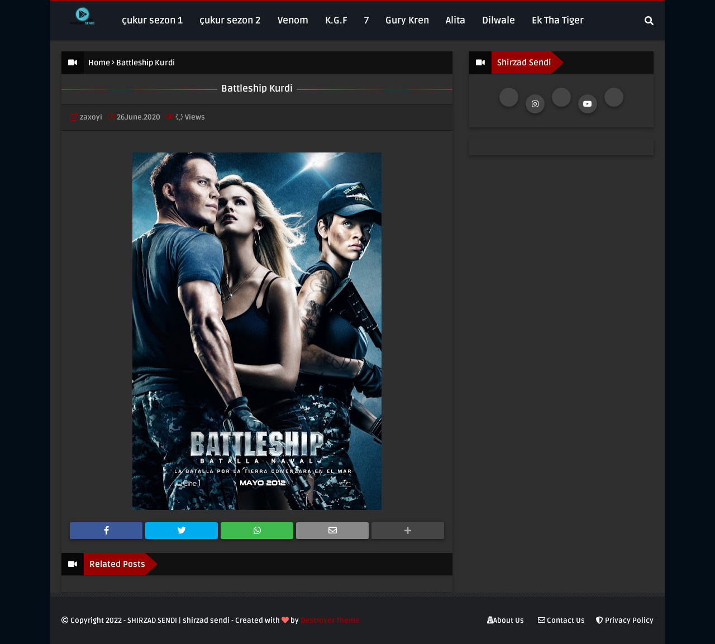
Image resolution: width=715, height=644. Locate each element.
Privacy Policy (625, 620)
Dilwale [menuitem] (498, 20)
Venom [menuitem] (293, 20)
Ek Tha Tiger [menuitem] (558, 20)
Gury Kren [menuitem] (407, 20)
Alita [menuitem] (455, 20)
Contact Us (561, 620)
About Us (505, 620)
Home (99, 63)
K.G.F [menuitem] (336, 20)
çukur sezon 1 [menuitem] (152, 20)
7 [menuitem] (366, 20)
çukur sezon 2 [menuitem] (230, 20)
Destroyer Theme (330, 620)
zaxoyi (91, 117)
